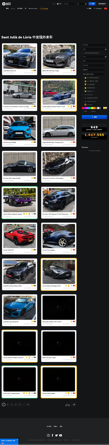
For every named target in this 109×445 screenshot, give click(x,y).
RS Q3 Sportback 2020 (14, 286)
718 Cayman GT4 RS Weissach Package (61, 214)
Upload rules (33, 8)
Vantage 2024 (56, 286)
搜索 (92, 4)
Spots (13, 8)
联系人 (56, 426)
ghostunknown (49, 216)
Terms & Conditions (54, 440)
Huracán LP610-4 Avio (58, 107)
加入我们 (20, 8)
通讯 (61, 426)
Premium (44, 8)
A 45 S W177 (57, 322)
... (23, 404)
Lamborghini (46, 107)
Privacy (67, 440)
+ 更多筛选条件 (101, 4)
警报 (89, 8)
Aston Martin (7, 214)
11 (28, 404)
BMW (44, 71)
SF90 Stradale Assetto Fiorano (18, 358)
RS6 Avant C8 (11, 71)
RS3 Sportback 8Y (13, 322)
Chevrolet (46, 178)
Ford (4, 142)
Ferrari (5, 250)
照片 (60, 3)
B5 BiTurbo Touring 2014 (55, 142)
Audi (4, 71)
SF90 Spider (51, 393)
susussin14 (48, 180)
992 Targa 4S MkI (14, 178)
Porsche (6, 107)
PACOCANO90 (9, 144)
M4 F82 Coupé (51, 358)
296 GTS (11, 250)
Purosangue (51, 250)
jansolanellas (9, 109)
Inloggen (98, 8)
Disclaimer (76, 440)
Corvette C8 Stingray (56, 178)
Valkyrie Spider (17, 214)
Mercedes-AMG (48, 322)
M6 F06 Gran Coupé (52, 71)
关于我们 (49, 426)
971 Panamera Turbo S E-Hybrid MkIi (21, 107)
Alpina (45, 142)
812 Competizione (14, 393)
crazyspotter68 (9, 73)
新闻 (53, 3)
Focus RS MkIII (11, 142)
